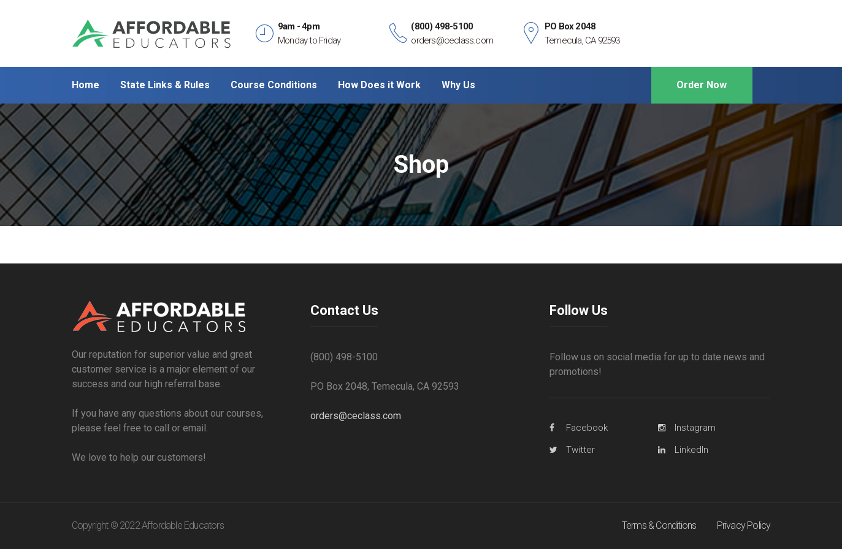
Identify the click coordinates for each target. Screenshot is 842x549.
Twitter (580, 449)
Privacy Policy (744, 525)
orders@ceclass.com (355, 416)
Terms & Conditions (659, 525)
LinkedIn (691, 449)
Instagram (695, 427)
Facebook (587, 427)
